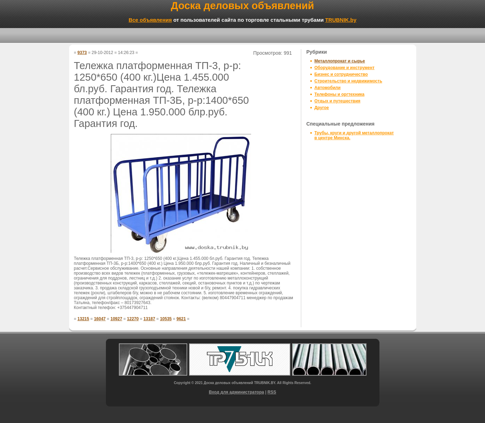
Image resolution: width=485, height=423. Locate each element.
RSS (272, 392)
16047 (100, 318)
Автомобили (328, 87)
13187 (149, 318)
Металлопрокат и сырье (340, 61)
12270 (133, 318)
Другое (322, 107)
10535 (165, 318)
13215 (83, 318)
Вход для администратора (236, 392)
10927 (116, 318)
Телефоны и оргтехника (340, 94)
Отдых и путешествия (338, 101)
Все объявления (150, 20)
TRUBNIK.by (340, 20)
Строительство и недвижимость (348, 81)
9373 (82, 52)
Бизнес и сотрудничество (341, 74)
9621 (181, 318)
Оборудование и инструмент (345, 67)
